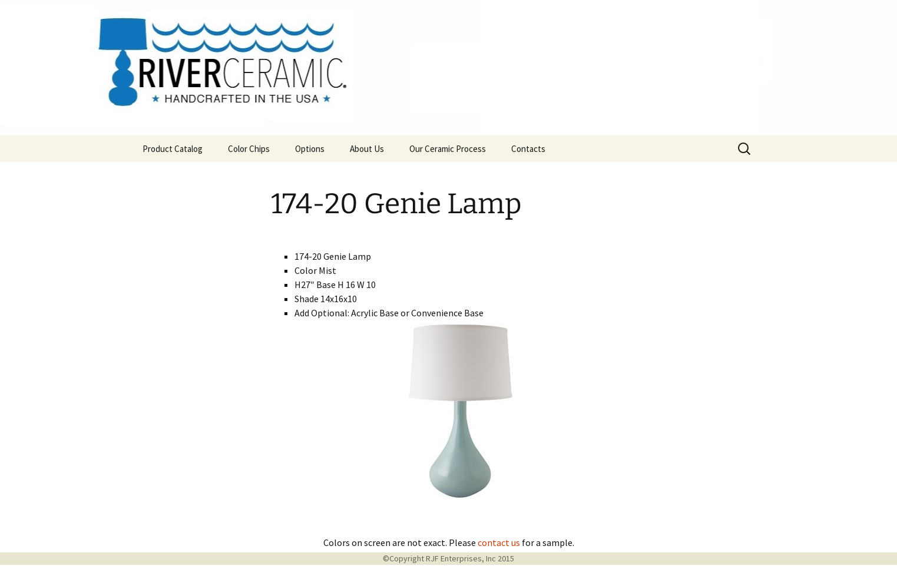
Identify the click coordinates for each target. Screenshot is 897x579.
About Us (367, 148)
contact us (499, 542)
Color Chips (249, 148)
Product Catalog (173, 148)
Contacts (528, 148)
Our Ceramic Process (447, 148)
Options (310, 148)
